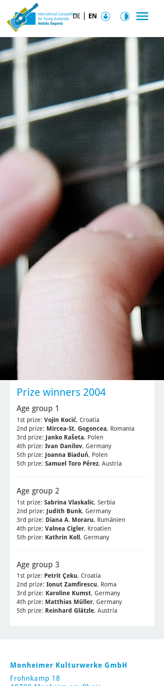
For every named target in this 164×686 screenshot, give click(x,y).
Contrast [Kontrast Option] (126, 16)
